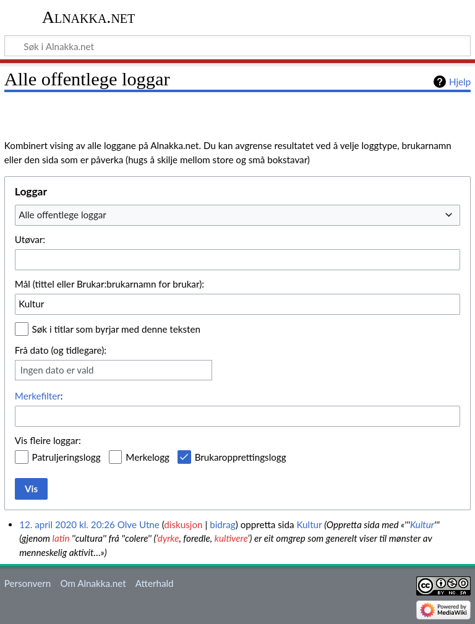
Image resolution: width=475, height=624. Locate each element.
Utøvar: (30, 239)
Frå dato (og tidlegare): (60, 350)
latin (61, 538)
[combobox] (237, 215)
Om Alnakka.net (93, 583)
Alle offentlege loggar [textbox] (62, 214)
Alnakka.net (88, 17)
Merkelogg (147, 457)
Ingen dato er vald (57, 369)
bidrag (223, 524)
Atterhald (154, 583)
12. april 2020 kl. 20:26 (67, 524)
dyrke (168, 538)
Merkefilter (38, 395)
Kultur (309, 524)
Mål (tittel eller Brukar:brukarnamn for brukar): (109, 283)
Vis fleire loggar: (48, 440)
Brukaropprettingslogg (240, 457)
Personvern (27, 583)
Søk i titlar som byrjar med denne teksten (116, 329)
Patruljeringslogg (66, 457)
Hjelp (460, 81)
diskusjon (183, 524)
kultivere (231, 538)
